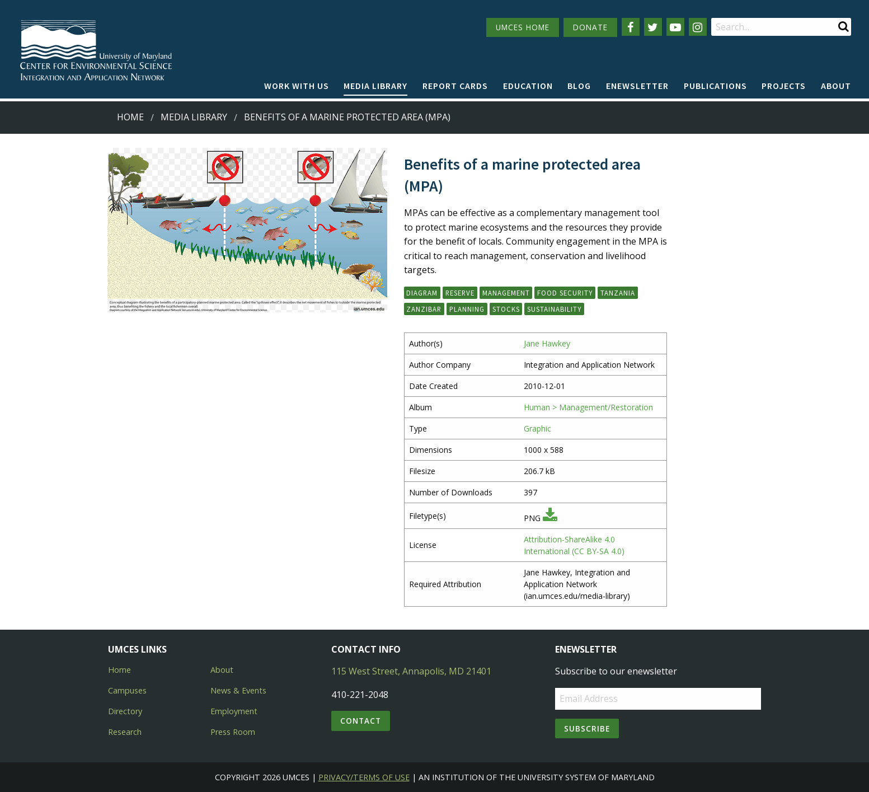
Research (125, 732)
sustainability (554, 308)
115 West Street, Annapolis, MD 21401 (411, 671)
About (836, 85)
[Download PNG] (550, 518)
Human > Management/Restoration (588, 407)
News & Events (238, 690)
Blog (579, 85)
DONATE (590, 27)
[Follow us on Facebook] (631, 27)
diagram (422, 292)
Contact (360, 720)
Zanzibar (423, 308)
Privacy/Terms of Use (364, 777)
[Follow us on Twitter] (653, 27)
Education (528, 85)
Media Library (375, 85)
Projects (784, 85)
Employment (233, 711)
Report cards (455, 85)
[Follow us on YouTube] (675, 27)
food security (565, 292)
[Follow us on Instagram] (698, 27)
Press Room (232, 732)
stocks (506, 308)
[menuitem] (296, 86)
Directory (125, 711)
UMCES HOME (522, 27)
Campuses (127, 690)
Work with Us (296, 85)
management (506, 292)
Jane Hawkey (547, 343)
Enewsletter (637, 85)
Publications (715, 85)
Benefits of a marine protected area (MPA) (347, 117)
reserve (460, 292)
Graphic (537, 428)
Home (130, 117)
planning (467, 308)
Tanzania (617, 292)
